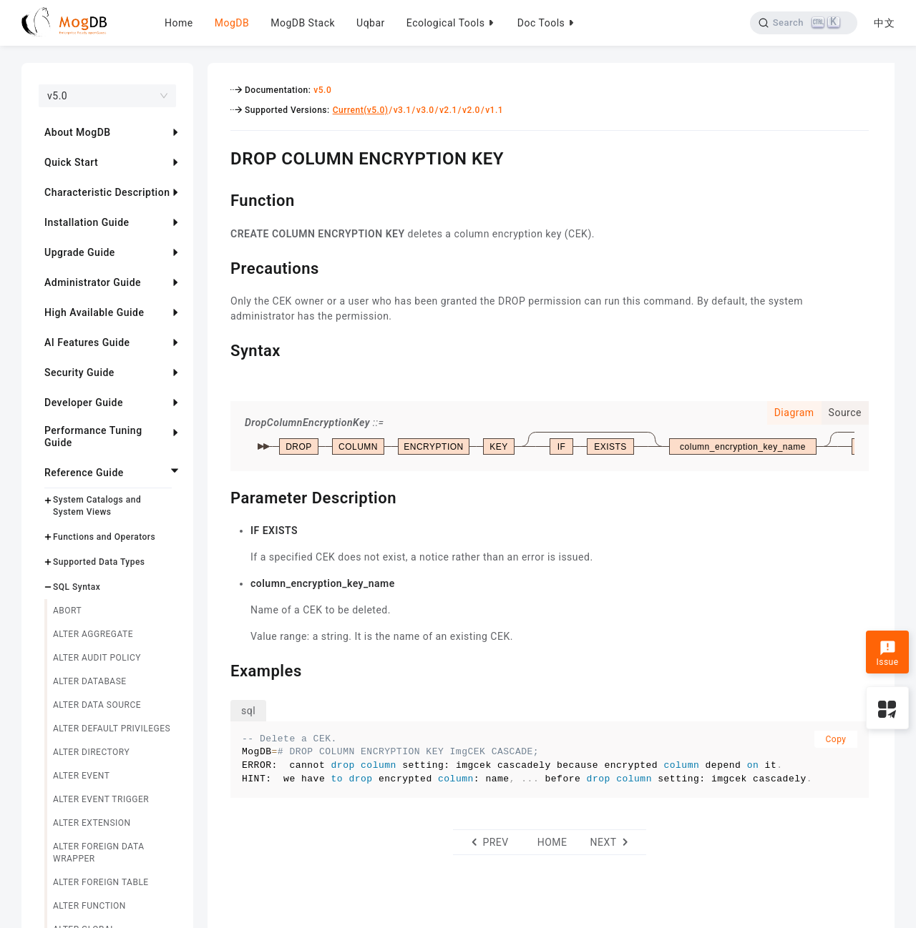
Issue (887, 653)
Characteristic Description (107, 192)
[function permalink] (220, 199)
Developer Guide (83, 402)
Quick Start (71, 162)
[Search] (803, 22)
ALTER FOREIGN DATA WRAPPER (98, 852)
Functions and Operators (104, 537)
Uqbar (370, 23)
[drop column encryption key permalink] (220, 156)
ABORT (67, 611)
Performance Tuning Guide (93, 436)
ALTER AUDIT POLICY (97, 658)
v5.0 (322, 90)
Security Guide (79, 372)
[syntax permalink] (220, 349)
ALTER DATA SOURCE (97, 705)
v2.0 (471, 110)
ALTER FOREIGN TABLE (101, 882)
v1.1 (494, 110)
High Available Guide (94, 312)
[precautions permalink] (220, 267)
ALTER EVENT (81, 776)
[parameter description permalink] (220, 496)
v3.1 (402, 110)
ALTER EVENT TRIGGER (101, 799)
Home (179, 23)
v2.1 (448, 110)
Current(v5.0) (361, 110)
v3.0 (425, 110)
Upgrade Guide (79, 252)
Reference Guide (84, 472)
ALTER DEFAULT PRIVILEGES (111, 729)
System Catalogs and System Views (97, 506)
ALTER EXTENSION (92, 823)
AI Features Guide (87, 342)
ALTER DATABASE (90, 681)
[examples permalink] (220, 669)
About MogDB (77, 132)
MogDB (232, 23)
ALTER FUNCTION (89, 906)
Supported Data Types (99, 562)
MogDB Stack (303, 23)
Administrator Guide (92, 282)
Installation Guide (87, 222)
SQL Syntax (76, 587)
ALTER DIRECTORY (91, 752)
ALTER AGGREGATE (93, 634)
